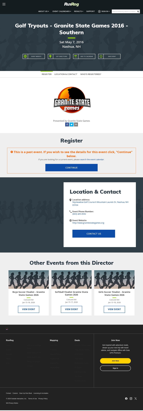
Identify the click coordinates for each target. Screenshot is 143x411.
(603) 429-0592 (79, 214)
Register (47, 74)
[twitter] (72, 124)
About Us (43, 11)
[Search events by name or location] (124, 11)
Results (78, 11)
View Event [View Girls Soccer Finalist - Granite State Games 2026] (114, 309)
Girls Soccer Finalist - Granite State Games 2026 (114, 293)
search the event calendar (92, 159)
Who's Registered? (90, 74)
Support (90, 11)
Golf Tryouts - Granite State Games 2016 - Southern (71, 29)
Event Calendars (62, 11)
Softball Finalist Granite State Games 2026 (71, 293)
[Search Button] (138, 11)
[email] (76, 124)
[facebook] (67, 124)
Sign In (104, 11)
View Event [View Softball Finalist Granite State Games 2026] (71, 309)
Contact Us (92, 233)
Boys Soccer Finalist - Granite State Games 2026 (28, 293)
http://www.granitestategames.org (88, 222)
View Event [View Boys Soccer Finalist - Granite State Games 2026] (29, 309)
